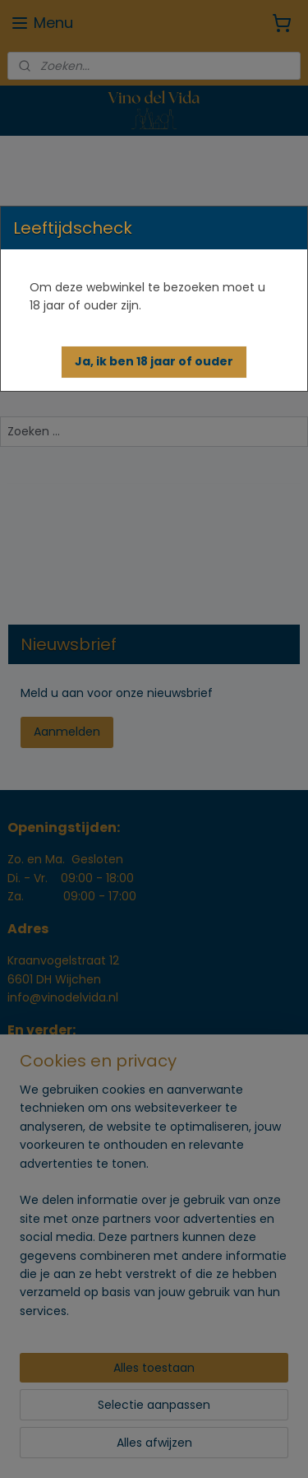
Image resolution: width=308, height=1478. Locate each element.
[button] (154, 362)
